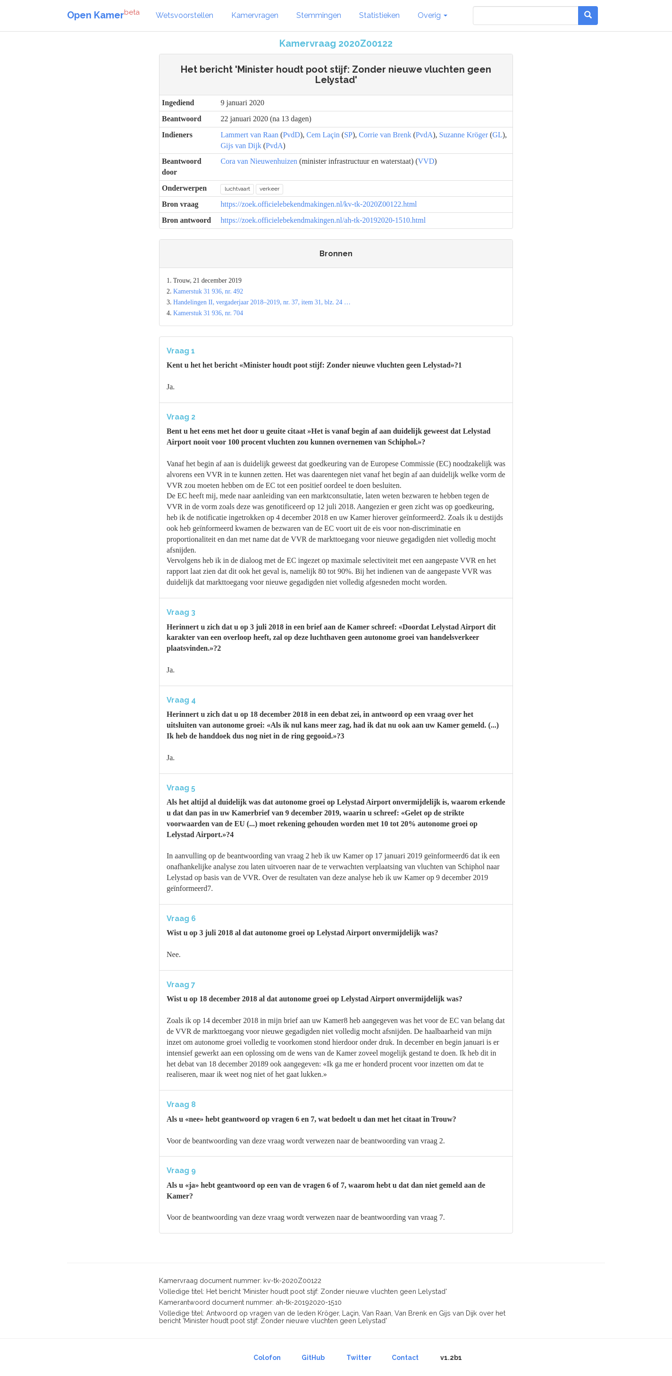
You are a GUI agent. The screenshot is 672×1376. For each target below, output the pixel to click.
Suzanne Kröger (463, 135)
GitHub (313, 1357)
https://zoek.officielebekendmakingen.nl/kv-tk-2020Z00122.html (318, 204)
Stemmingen (318, 15)
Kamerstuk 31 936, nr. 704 (208, 313)
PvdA (424, 135)
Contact (405, 1357)
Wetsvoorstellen (184, 15)
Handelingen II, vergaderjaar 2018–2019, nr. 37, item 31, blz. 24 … (262, 302)
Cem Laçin (323, 135)
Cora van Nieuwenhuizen (258, 161)
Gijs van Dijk (240, 146)
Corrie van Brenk (385, 135)
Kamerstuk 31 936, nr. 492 (208, 291)
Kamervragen (254, 15)
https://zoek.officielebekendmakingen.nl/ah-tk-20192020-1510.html (323, 220)
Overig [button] (432, 15)
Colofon (267, 1357)
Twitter (358, 1357)
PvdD (291, 135)
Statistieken (379, 15)
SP (348, 135)
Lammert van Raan (249, 135)
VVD (426, 161)
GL (497, 135)
